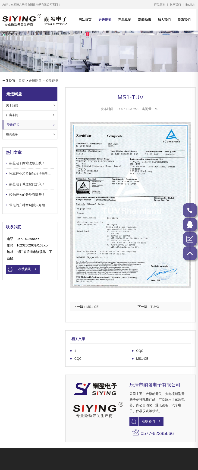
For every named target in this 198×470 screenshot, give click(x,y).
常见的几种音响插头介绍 (20, 205)
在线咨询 (16, 269)
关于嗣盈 (73, 462)
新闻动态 (148, 20)
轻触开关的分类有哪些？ (20, 194)
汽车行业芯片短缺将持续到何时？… (25, 174)
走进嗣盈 (105, 20)
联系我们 (179, 4)
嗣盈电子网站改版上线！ (20, 163)
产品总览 (164, 4)
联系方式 (137, 462)
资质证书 (51, 80)
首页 (22, 80)
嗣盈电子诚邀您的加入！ (20, 184)
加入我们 (171, 20)
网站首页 (85, 20)
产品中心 (8, 462)
